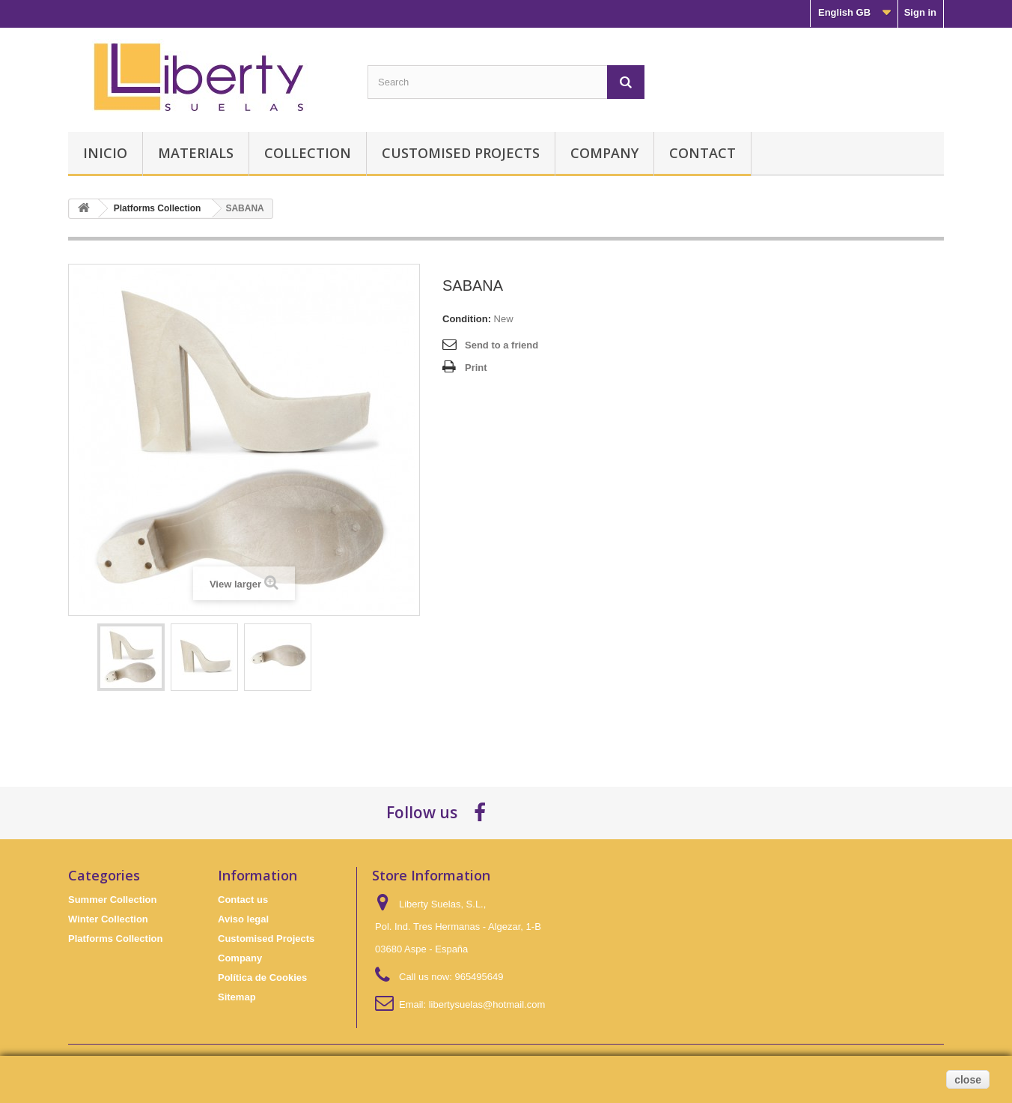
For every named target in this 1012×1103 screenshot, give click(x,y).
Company (604, 153)
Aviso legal (243, 919)
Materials (196, 153)
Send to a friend (501, 345)
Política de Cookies (262, 977)
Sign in (920, 12)
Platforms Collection (115, 938)
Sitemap (237, 997)
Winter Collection (108, 919)
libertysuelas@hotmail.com (487, 1004)
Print (476, 367)
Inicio (105, 153)
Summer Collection (112, 899)
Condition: (466, 318)
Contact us (243, 899)
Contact (702, 153)
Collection (307, 153)
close (967, 1080)
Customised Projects (461, 153)
